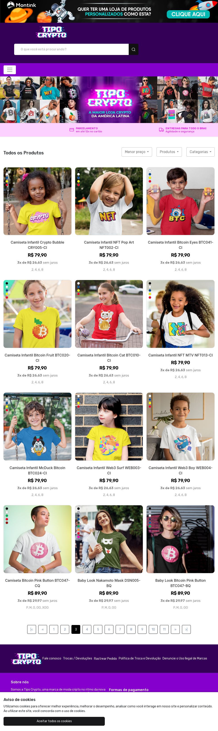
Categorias (199, 136)
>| (186, 614)
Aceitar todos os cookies (38, 721)
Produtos (168, 136)
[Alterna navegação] (10, 54)
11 (164, 614)
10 (153, 614)
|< (32, 614)
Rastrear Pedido (105, 643)
